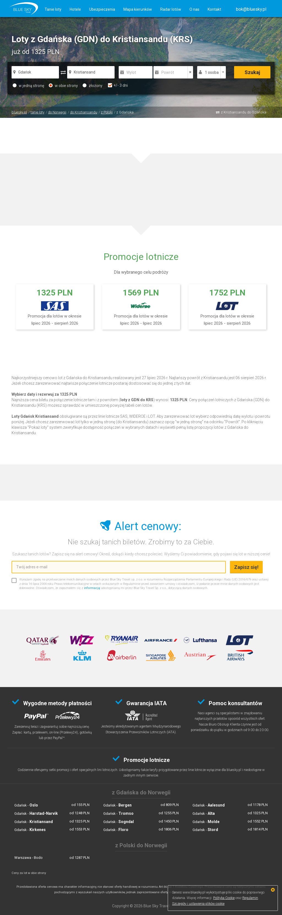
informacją (92, 588)
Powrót (167, 72)
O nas (194, 9)
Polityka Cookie (224, 898)
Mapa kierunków (137, 9)
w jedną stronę (28, 85)
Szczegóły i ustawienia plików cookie (198, 904)
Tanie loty (53, 9)
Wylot (131, 72)
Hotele (75, 9)
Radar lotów (170, 9)
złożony (92, 85)
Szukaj (252, 72)
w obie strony (63, 85)
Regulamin (250, 898)
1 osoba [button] (212, 72)
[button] (251, 9)
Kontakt (214, 9)
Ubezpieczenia (102, 9)
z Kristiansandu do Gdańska (243, 112)
